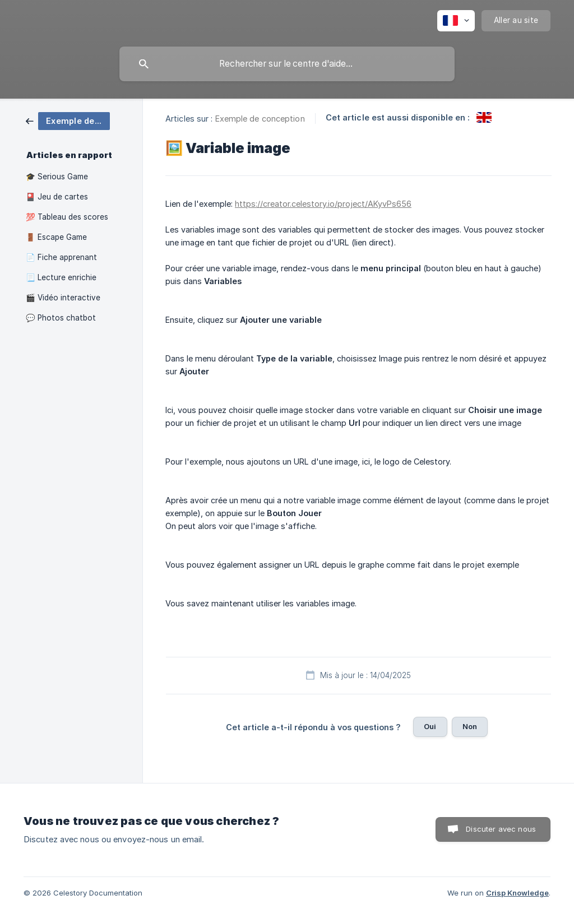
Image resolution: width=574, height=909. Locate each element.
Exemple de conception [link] (260, 118)
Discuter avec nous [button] (501, 828)
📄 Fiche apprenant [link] (61, 257)
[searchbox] (287, 64)
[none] (456, 20)
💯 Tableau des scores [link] (67, 216)
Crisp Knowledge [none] (517, 892)
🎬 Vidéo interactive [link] (63, 297)
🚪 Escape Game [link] (56, 237)
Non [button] (469, 726)
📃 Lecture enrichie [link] (61, 277)
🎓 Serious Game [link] (57, 176)
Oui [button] (430, 726)
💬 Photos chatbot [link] (61, 317)
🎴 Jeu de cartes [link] (57, 196)
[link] (68, 120)
